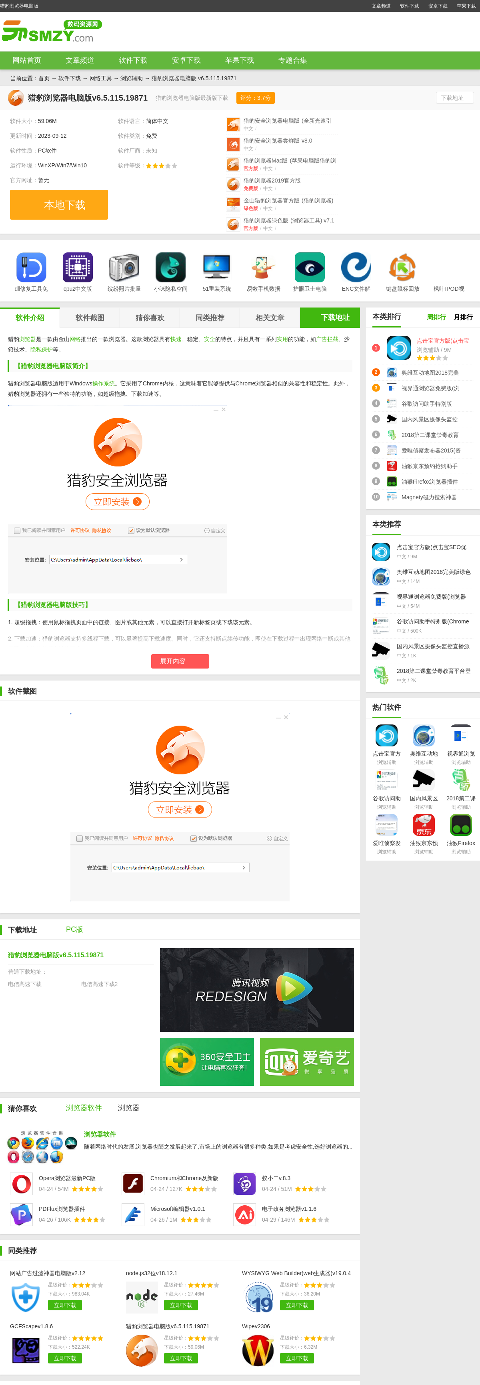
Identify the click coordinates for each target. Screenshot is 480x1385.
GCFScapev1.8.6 (31, 1326)
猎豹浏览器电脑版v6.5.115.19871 (168, 1326)
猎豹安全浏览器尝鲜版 (278, 140)
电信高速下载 (25, 984)
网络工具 (101, 78)
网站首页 (26, 60)
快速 (176, 339)
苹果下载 (466, 6)
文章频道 (381, 6)
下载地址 (452, 98)
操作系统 (103, 383)
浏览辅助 (131, 78)
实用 (282, 339)
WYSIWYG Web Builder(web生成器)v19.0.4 (296, 1273)
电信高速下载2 (99, 984)
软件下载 (409, 6)
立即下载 (65, 1305)
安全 (209, 339)
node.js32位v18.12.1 (151, 1273)
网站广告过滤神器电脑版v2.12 (47, 1273)
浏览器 (27, 339)
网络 (75, 339)
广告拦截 (327, 339)
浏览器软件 (100, 1134)
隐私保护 (41, 349)
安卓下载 (438, 6)
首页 (44, 78)
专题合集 (292, 60)
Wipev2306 (256, 1326)
